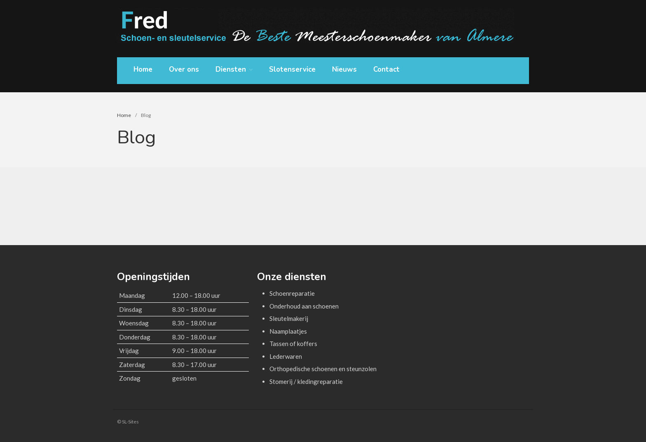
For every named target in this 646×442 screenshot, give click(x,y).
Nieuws (344, 69)
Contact (386, 69)
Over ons (184, 69)
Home (142, 69)
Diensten (230, 69)
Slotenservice (292, 69)
